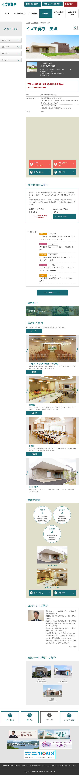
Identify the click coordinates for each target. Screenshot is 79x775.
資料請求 (62, 172)
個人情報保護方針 (35, 766)
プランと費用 (32, 13)
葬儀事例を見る (37, 311)
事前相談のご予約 (61, 216)
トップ (6, 13)
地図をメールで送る (38, 164)
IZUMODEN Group (8, 766)
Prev (27, 350)
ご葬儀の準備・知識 (72, 13)
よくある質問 (63, 766)
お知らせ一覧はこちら (52, 292)
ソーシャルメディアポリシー (50, 766)
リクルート (25, 766)
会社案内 (17, 766)
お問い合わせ (38, 172)
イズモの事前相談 (59, 13)
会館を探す (46, 13)
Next (77, 350)
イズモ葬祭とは (19, 13)
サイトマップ (72, 766)
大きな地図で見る (63, 164)
